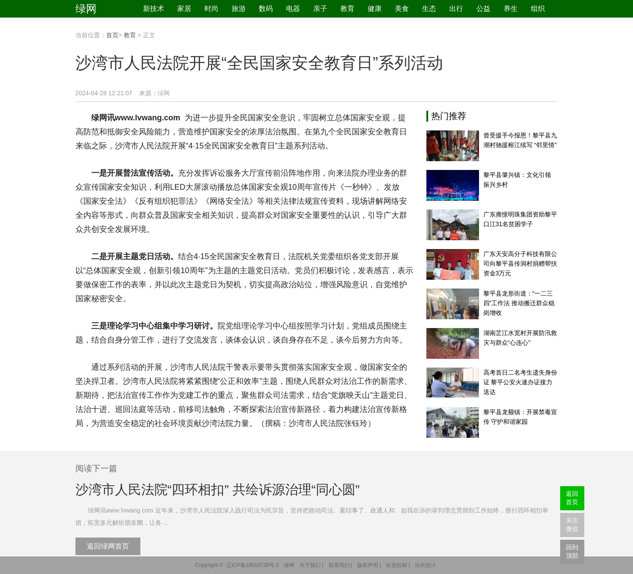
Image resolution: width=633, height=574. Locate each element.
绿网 (86, 8)
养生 (511, 8)
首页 (112, 35)
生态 (429, 8)
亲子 (320, 8)
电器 (293, 8)
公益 (483, 8)
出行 (456, 8)
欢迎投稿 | (398, 565)
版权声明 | (369, 565)
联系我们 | (340, 565)
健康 (375, 8)
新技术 (153, 8)
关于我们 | (311, 565)
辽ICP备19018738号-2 (252, 565)
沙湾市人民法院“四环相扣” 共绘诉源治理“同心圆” (217, 489)
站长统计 (425, 565)
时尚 (211, 8)
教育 (347, 8)
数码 (266, 8)
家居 (184, 8)
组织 (538, 8)
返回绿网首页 (108, 546)
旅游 (239, 8)
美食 (402, 8)
